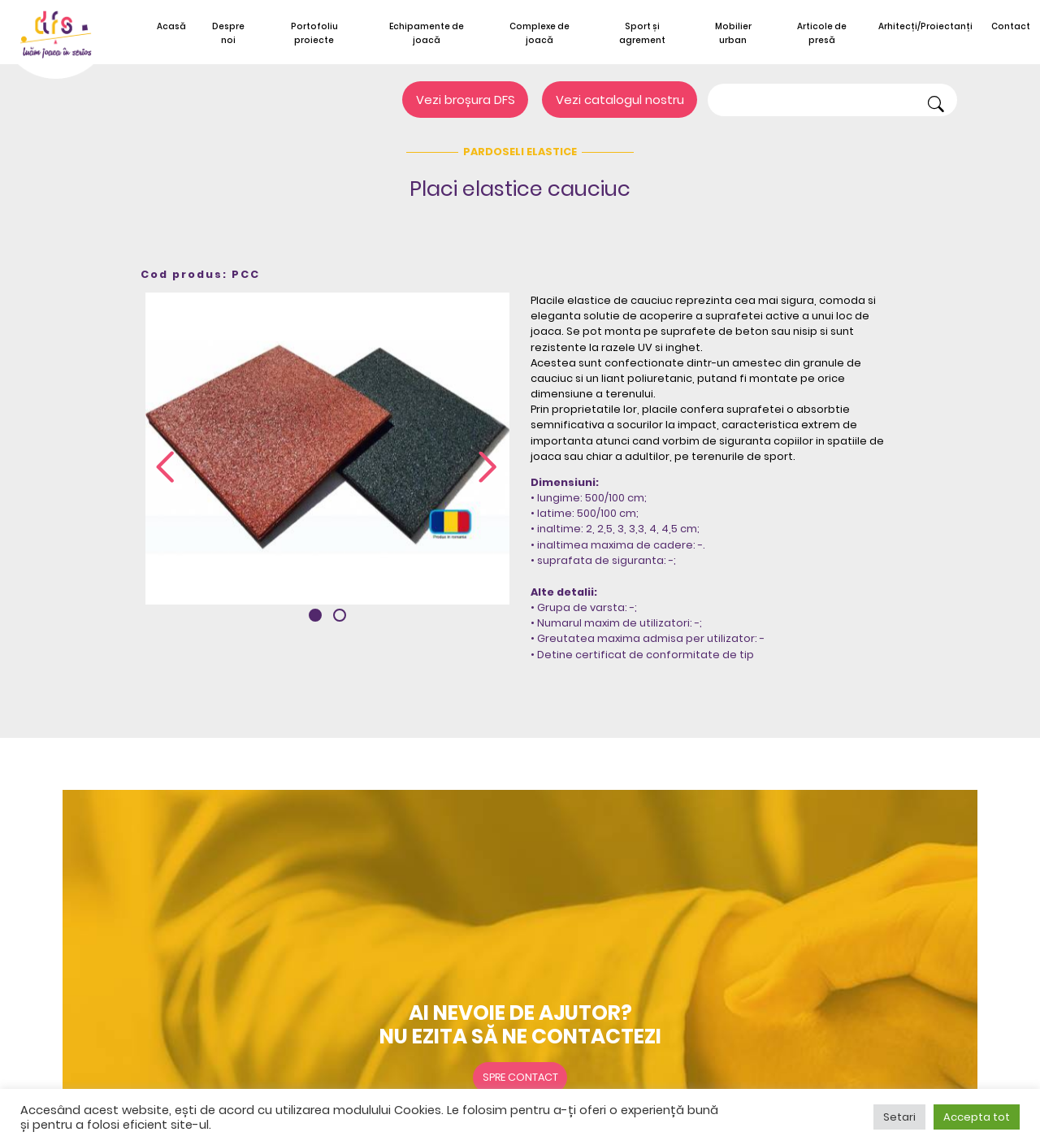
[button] (315, 615)
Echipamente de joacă (426, 33)
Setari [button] (899, 1117)
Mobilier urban (733, 33)
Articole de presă (822, 33)
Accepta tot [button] (976, 1117)
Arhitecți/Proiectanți (925, 26)
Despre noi (228, 33)
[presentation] (165, 468)
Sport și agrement (642, 33)
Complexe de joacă (539, 33)
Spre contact (520, 1077)
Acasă (171, 26)
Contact (1010, 26)
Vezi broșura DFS (465, 99)
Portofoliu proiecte (314, 33)
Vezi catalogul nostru (620, 99)
